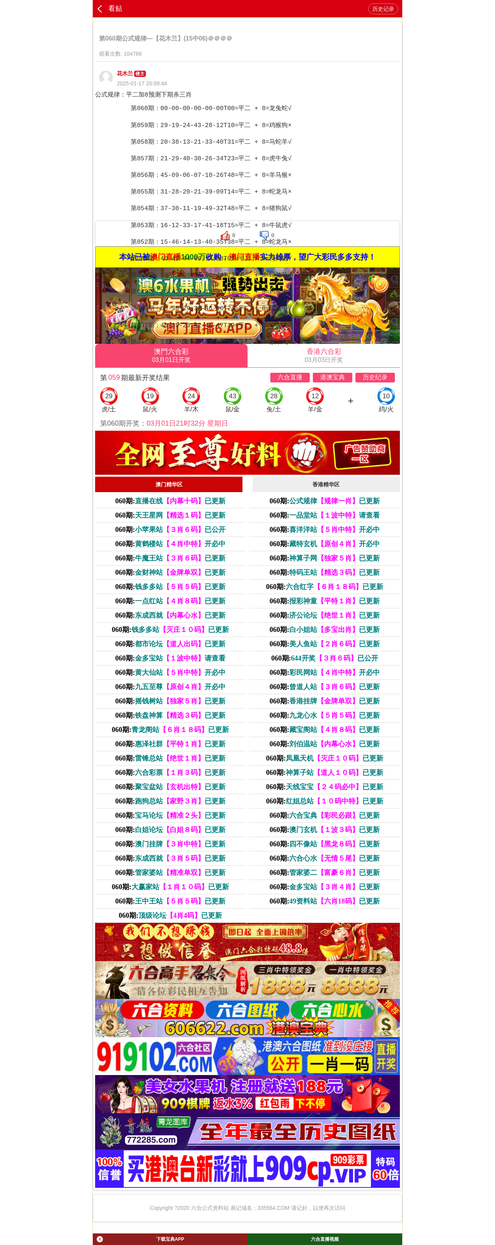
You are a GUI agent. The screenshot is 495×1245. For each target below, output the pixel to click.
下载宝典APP (140, 1239)
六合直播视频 (325, 1239)
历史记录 (383, 9)
